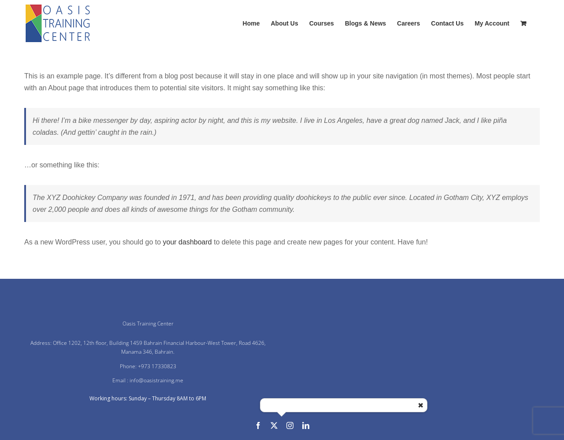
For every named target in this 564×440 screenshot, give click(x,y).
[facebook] (258, 425)
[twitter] (274, 425)
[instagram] (289, 425)
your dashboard (187, 242)
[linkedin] (305, 425)
